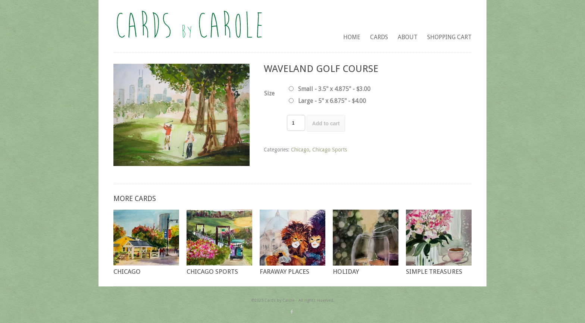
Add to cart (326, 123)
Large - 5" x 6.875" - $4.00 (332, 100)
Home (351, 37)
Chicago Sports (329, 150)
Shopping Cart (449, 37)
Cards (379, 37)
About (407, 37)
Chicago (300, 150)
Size (269, 93)
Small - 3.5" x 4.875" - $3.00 (334, 88)
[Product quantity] (296, 123)
